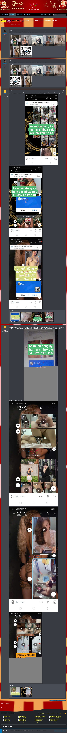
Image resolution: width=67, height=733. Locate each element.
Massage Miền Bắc (53, 722)
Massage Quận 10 (22, 720)
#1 (64, 30)
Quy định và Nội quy (45, 713)
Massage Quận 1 (7, 716)
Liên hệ (39, 713)
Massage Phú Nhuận (38, 720)
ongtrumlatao (4, 22)
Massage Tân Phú (53, 720)
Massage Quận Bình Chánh (40, 716)
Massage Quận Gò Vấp (54, 719)
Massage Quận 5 (7, 720)
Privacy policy (51, 713)
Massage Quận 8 (22, 717)
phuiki (5, 93)
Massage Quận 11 (22, 722)
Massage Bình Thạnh (39, 719)
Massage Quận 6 (7, 722)
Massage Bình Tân (38, 722)
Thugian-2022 (4, 713)
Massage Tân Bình (38, 717)
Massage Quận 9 (22, 719)
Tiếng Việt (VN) (11, 713)
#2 (64, 60)
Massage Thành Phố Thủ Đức (55, 717)
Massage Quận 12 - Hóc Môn (55, 716)
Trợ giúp (56, 713)
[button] (22, 14)
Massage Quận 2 (7, 717)
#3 (64, 90)
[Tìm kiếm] (59, 15)
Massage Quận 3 (7, 719)
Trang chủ (61, 713)
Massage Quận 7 (22, 716)
